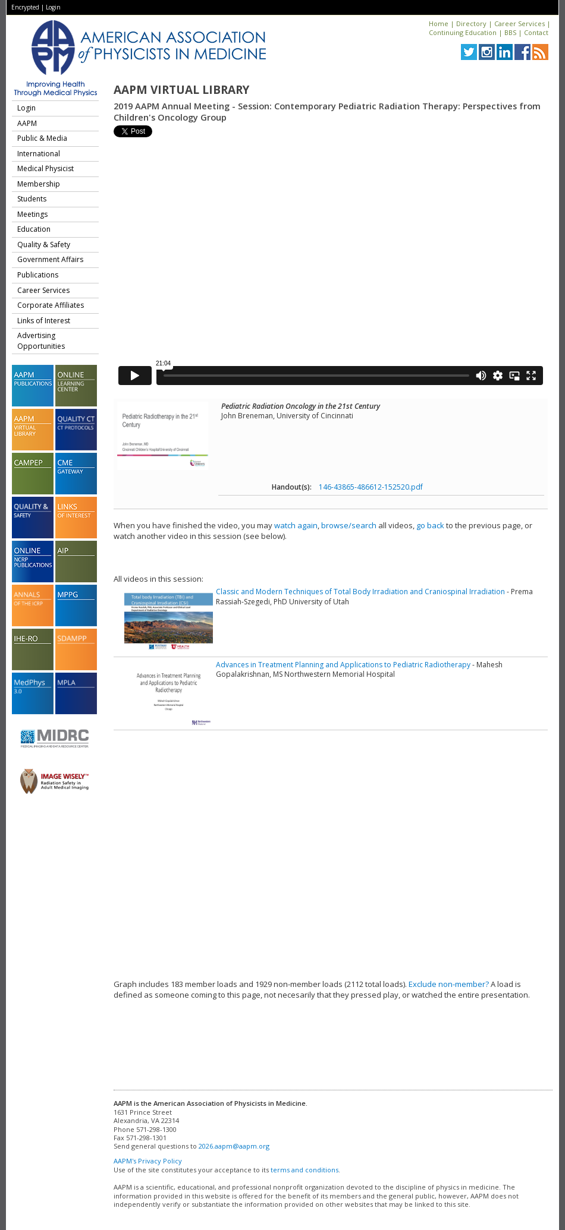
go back (430, 525)
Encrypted (25, 7)
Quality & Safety (43, 244)
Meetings (32, 214)
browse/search (348, 525)
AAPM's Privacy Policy (148, 1160)
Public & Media (42, 138)
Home (438, 23)
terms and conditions (304, 1169)
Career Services (519, 23)
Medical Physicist (45, 168)
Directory (471, 23)
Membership (38, 184)
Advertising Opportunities (41, 340)
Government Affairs (50, 259)
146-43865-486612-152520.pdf (371, 487)
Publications (37, 275)
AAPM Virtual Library (181, 89)
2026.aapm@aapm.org (234, 1145)
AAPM (27, 123)
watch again (296, 525)
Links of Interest (43, 321)
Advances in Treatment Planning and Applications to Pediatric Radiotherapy (343, 665)
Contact (536, 32)
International (38, 154)
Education (34, 229)
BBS (510, 32)
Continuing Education (463, 32)
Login (53, 7)
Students (31, 199)
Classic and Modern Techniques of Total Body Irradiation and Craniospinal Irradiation (360, 591)
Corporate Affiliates (50, 305)
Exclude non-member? (449, 984)
